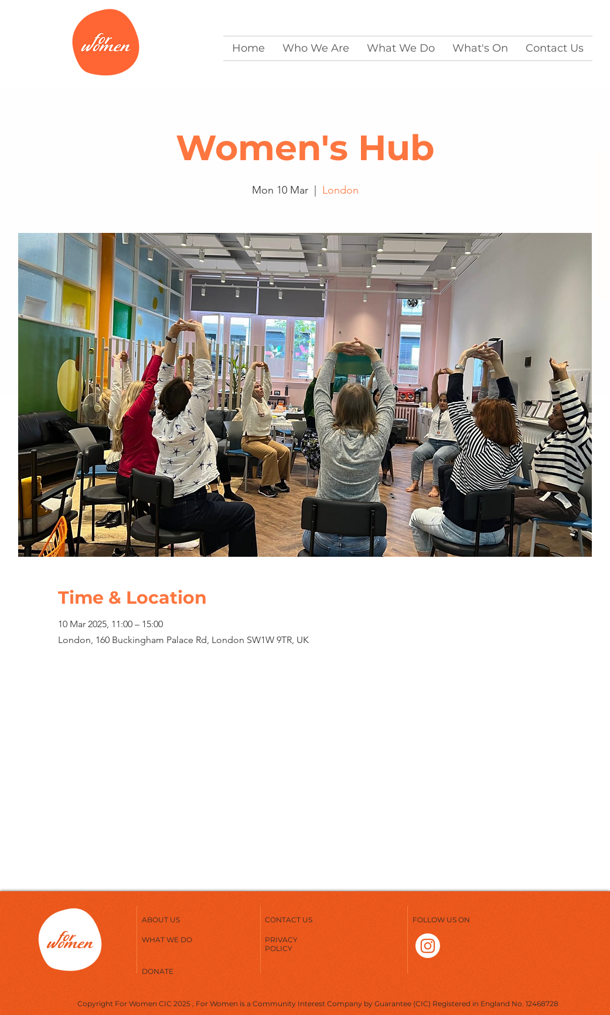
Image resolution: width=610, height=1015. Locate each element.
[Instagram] (427, 945)
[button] (316, 48)
